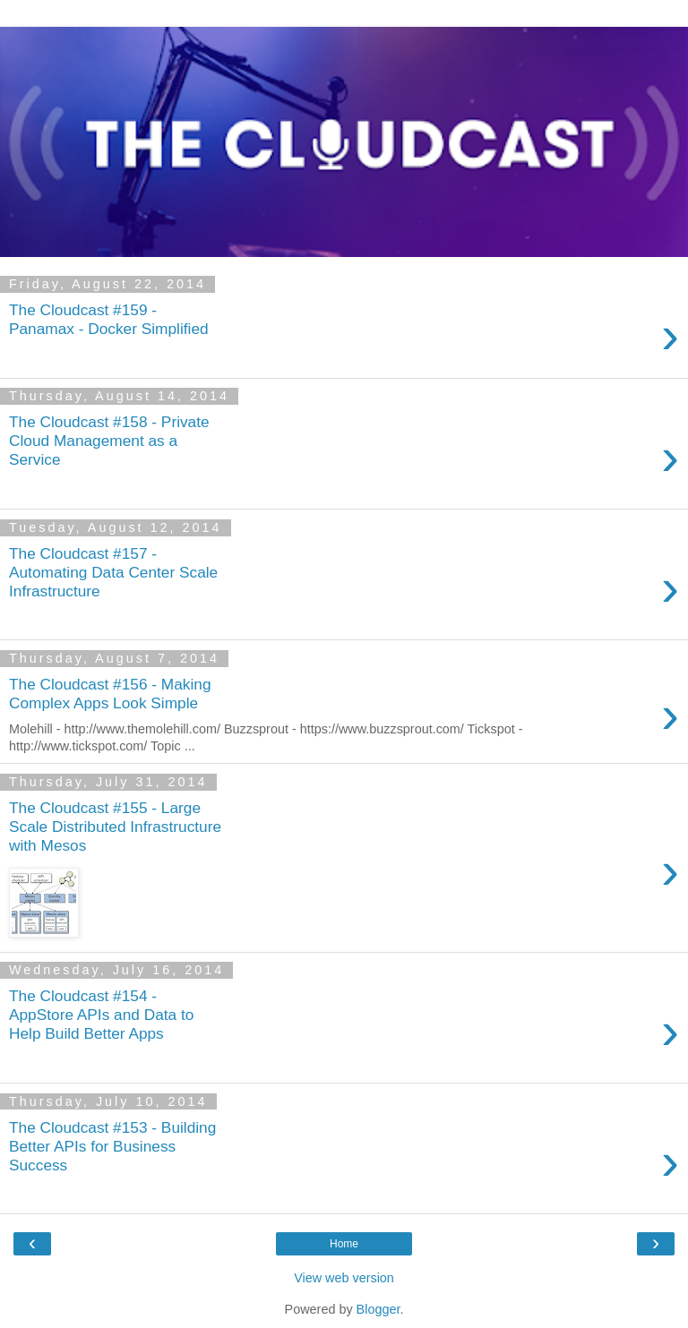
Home (344, 1244)
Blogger (378, 1309)
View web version (344, 1278)
